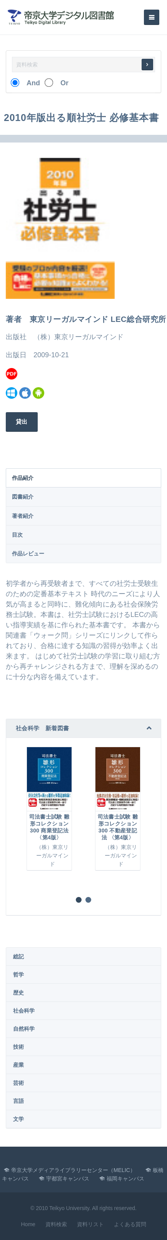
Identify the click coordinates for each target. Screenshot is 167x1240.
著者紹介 (22, 516)
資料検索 (56, 1224)
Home (28, 1224)
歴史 (18, 993)
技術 (18, 1047)
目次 (17, 535)
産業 (18, 1065)
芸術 (18, 1083)
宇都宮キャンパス (67, 1178)
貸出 (22, 421)
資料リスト (90, 1224)
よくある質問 (130, 1224)
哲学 (18, 974)
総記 (18, 956)
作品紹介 (22, 478)
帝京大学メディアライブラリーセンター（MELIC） (73, 1170)
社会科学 (24, 1011)
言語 (18, 1101)
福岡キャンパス (125, 1178)
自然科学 (24, 1029)
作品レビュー (28, 553)
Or (60, 83)
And (30, 83)
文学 (18, 1119)
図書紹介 (22, 497)
